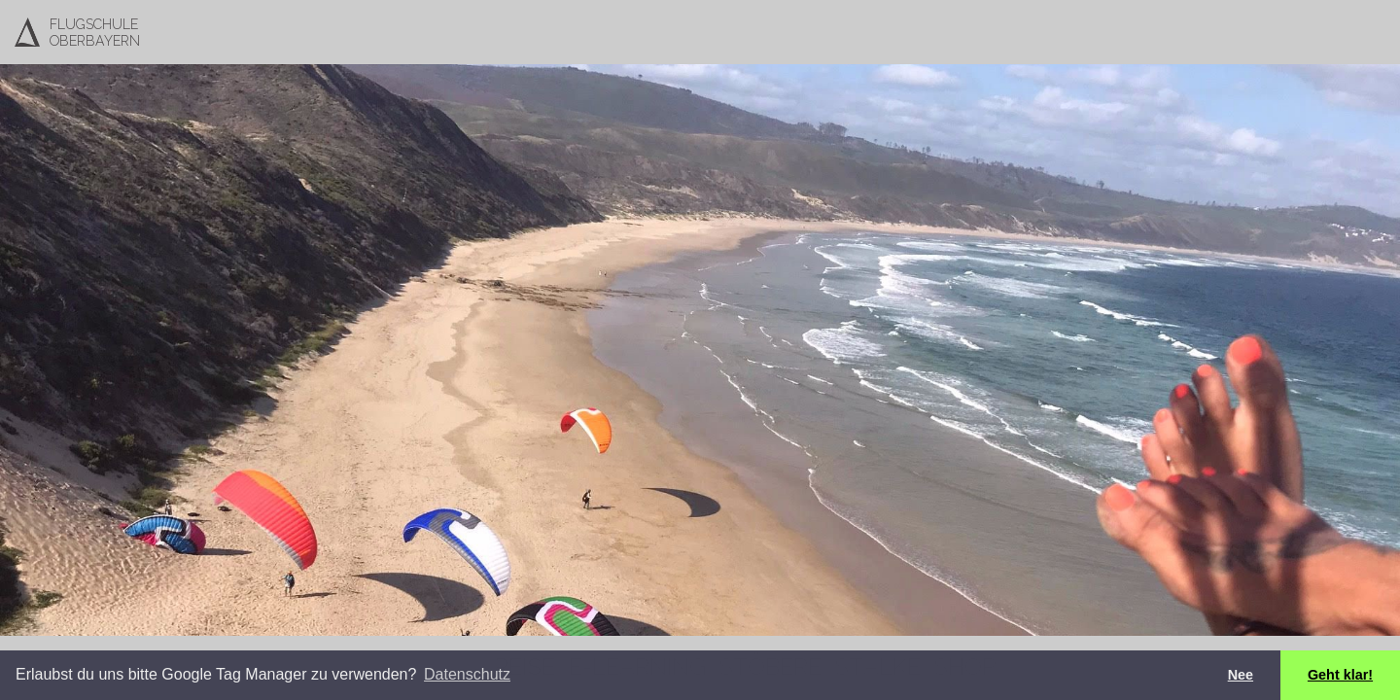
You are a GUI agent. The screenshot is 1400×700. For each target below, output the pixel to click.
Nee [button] (1240, 674)
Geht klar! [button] (1340, 674)
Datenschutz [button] (467, 674)
